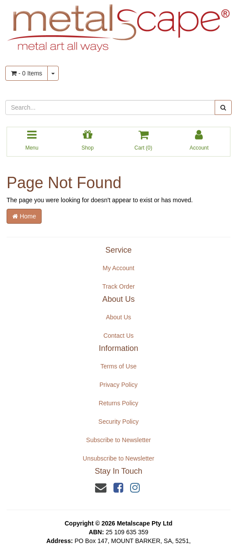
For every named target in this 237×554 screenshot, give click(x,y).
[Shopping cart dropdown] (53, 73)
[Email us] (100, 487)
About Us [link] (118, 317)
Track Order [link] (118, 286)
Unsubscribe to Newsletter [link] (118, 458)
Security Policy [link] (119, 421)
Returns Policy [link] (118, 403)
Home (24, 216)
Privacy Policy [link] (118, 384)
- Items (26, 73)
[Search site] (223, 107)
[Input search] (110, 107)
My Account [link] (118, 268)
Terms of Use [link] (118, 366)
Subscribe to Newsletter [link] (118, 439)
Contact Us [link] (118, 335)
